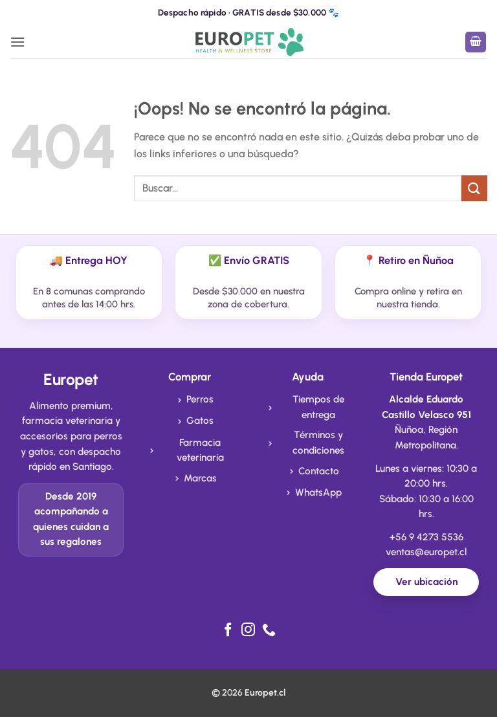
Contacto (318, 471)
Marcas (200, 478)
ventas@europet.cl (426, 552)
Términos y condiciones (318, 442)
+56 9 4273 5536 (426, 537)
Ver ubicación (426, 582)
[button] (17, 42)
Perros (200, 399)
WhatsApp (318, 492)
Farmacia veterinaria (200, 450)
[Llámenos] (269, 630)
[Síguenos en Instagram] (248, 630)
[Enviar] (474, 188)
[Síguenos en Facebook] (228, 630)
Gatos (200, 420)
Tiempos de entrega (318, 407)
